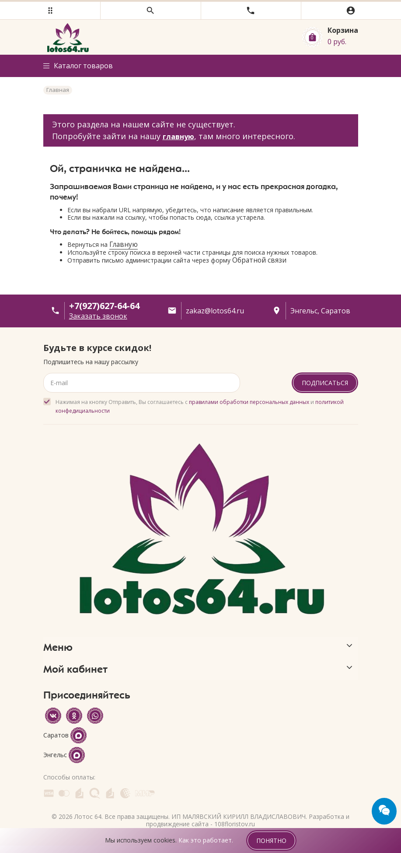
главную (178, 136)
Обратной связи (259, 260)
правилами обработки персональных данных (249, 402)
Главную (123, 244)
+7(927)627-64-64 (104, 306)
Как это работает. (205, 840)
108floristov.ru (234, 824)
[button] (50, 10)
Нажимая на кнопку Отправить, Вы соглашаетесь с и (200, 406)
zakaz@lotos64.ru (215, 311)
